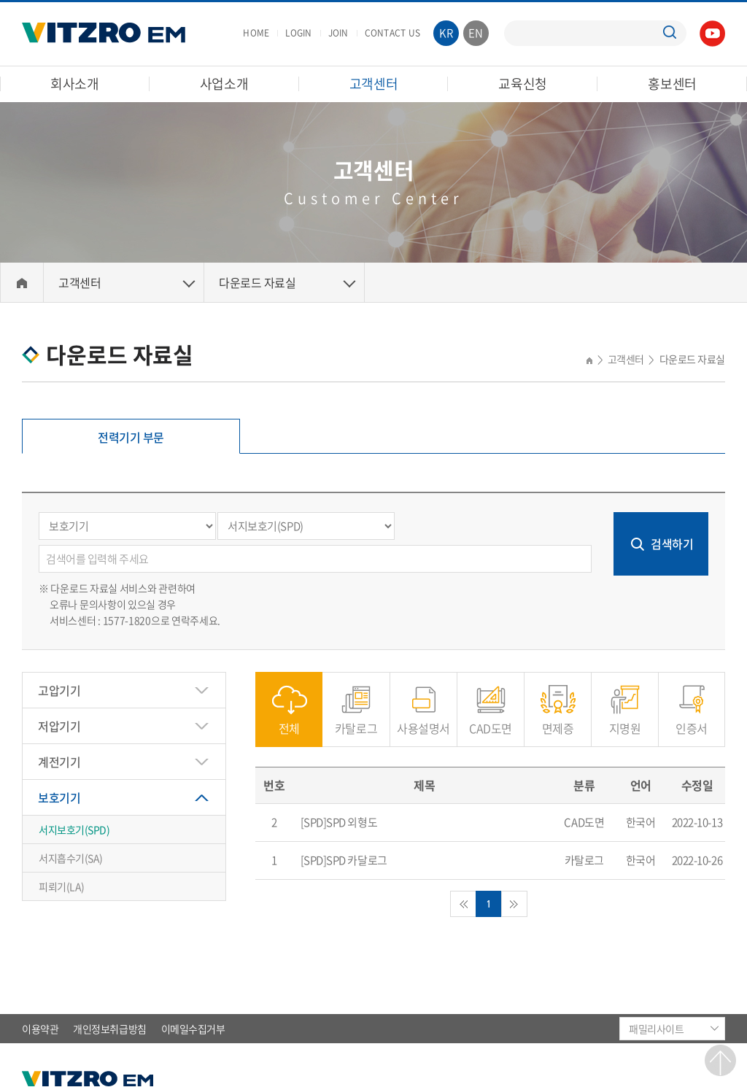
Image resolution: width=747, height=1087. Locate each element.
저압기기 (59, 726)
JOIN (338, 32)
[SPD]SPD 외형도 (339, 822)
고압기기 (59, 690)
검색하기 (672, 543)
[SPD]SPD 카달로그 (344, 860)
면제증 (558, 720)
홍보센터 (672, 83)
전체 (289, 720)
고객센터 (373, 83)
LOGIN (298, 32)
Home (22, 283)
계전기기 (59, 761)
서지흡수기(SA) (71, 858)
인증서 (692, 720)
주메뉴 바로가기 (0, 0)
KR (446, 33)
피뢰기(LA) (62, 886)
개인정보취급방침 (109, 1028)
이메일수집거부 (193, 1028)
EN (476, 33)
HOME (256, 32)
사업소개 (224, 83)
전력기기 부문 (131, 437)
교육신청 (522, 83)
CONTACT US (392, 32)
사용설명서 (423, 720)
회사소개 (74, 83)
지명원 (625, 720)
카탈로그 (356, 720)
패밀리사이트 (656, 1028)
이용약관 (40, 1028)
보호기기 (59, 797)
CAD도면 (490, 720)
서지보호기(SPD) (74, 829)
